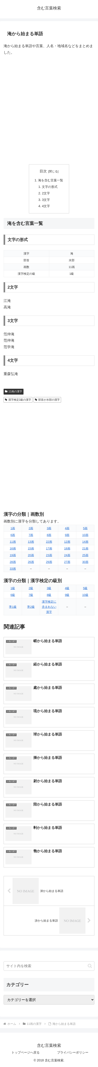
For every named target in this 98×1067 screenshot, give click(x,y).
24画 (67, 555)
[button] (90, 965)
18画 (67, 548)
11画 (13, 541)
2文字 (46, 193)
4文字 (46, 206)
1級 (13, 588)
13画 (31, 541)
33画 (13, 568)
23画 (49, 555)
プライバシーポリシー (72, 1052)
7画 (31, 535)
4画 (67, 528)
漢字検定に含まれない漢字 (49, 607)
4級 (67, 588)
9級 (67, 595)
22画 (49, 541)
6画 (13, 535)
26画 (31, 562)
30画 (85, 562)
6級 (13, 595)
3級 (49, 588)
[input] (49, 966)
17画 (49, 548)
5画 (85, 528)
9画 (67, 535)
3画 (49, 528)
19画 (13, 555)
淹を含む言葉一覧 (50, 180)
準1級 (12, 606)
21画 (85, 548)
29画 (49, 562)
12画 (67, 541)
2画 (31, 528)
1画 (13, 528)
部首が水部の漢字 (47, 399)
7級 (31, 595)
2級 (31, 588)
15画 (31, 548)
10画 (85, 535)
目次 (43, 171)
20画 (31, 555)
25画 (85, 555)
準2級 (30, 606)
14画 (85, 541)
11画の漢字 (13, 391)
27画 (67, 562)
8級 (49, 595)
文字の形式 (50, 187)
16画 (13, 548)
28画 (13, 562)
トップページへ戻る (25, 1052)
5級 (85, 588)
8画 (49, 535)
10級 (85, 595)
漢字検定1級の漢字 (18, 399)
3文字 (46, 200)
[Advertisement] (49, 110)
